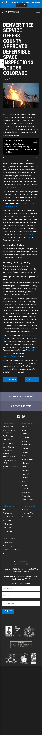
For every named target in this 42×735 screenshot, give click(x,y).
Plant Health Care (9, 457)
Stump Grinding (8, 447)
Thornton (25, 489)
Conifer (24, 441)
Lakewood (25, 463)
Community (7, 520)
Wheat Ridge (26, 496)
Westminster (26, 492)
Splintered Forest (20, 313)
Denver (7, 369)
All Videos (25, 509)
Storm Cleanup (8, 443)
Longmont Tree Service (11, 356)
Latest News (7, 528)
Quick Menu (8, 506)
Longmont (25, 474)
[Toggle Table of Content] (34, 141)
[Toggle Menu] (38, 12)
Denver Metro (26, 445)
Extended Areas (27, 500)
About (5, 509)
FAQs (4, 535)
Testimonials (7, 524)
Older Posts (10, 379)
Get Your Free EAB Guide (32, 2)
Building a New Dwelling (15, 144)
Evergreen (16, 369)
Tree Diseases (8, 516)
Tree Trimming (8, 436)
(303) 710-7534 (23, 564)
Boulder (24, 430)
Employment (7, 531)
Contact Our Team (21, 406)
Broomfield (25, 434)
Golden (24, 456)
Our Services (9, 423)
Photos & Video (29, 506)
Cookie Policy (7, 546)
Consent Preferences (10, 549)
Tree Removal (8, 440)
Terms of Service (9, 538)
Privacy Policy (7, 542)
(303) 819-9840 (23, 561)
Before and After (28, 513)
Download (21, 5)
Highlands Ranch (27, 459)
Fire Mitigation (8, 426)
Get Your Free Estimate (21, 396)
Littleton (24, 467)
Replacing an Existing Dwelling (17, 147)
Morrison (25, 481)
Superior (25, 485)
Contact (5, 553)
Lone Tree (25, 470)
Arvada (24, 426)
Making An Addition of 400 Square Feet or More (21, 151)
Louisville (25, 478)
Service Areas (28, 423)
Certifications (7, 513)
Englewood (25, 448)
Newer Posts (32, 379)
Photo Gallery (26, 516)
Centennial (25, 437)
